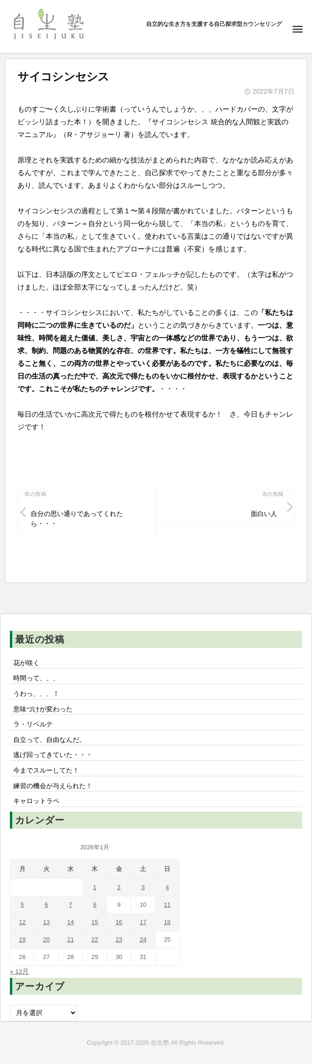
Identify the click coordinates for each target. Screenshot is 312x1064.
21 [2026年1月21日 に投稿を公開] (70, 939)
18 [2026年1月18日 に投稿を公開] (167, 922)
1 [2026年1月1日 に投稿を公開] (94, 887)
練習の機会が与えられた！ (52, 786)
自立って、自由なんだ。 (49, 739)
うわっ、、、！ (36, 693)
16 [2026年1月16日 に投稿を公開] (118, 922)
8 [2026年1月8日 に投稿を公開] (94, 904)
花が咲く (26, 663)
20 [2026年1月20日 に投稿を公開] (46, 939)
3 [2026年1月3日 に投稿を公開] (143, 887)
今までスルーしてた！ (46, 770)
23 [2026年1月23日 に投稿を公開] (118, 939)
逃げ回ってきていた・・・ (52, 754)
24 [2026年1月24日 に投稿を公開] (143, 939)
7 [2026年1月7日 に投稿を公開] (70, 904)
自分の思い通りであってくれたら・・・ (77, 519)
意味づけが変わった (43, 709)
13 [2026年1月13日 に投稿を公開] (46, 922)
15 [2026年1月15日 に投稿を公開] (94, 922)
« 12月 (19, 971)
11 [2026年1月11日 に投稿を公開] (167, 904)
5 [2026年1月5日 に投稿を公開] (22, 904)
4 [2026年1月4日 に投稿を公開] (167, 887)
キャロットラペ (36, 801)
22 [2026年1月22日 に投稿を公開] (94, 939)
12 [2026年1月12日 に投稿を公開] (22, 922)
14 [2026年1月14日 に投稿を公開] (70, 922)
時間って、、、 (36, 678)
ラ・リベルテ (33, 724)
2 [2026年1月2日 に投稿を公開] (119, 887)
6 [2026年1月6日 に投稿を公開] (46, 904)
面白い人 (264, 513)
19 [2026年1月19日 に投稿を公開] (22, 939)
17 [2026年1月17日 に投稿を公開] (143, 922)
